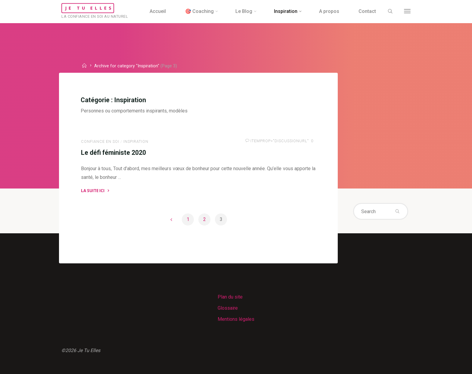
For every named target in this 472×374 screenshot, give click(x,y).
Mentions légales (236, 319)
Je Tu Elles (89, 8)
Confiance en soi (100, 141)
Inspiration (135, 141)
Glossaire (228, 308)
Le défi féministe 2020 (113, 152)
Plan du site (230, 297)
